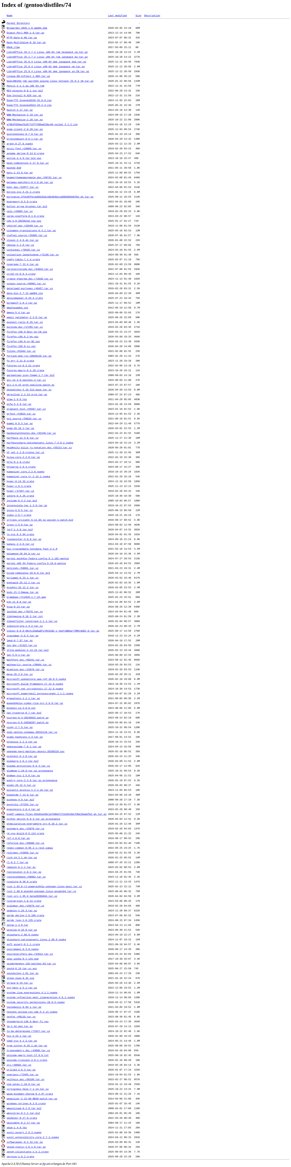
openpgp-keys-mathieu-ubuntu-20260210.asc (36, 751)
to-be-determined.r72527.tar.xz (28, 1031)
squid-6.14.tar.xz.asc (22, 968)
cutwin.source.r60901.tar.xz (26, 283)
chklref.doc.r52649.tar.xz (25, 225)
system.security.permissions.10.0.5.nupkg (36, 1002)
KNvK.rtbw (13, 47)
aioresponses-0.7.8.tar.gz (25, 134)
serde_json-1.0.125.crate (24, 920)
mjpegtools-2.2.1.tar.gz (23, 698)
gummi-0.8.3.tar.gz (20, 423)
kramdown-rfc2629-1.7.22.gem (26, 597)
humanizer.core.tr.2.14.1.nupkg (28, 476)
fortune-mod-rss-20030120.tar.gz (29, 355)
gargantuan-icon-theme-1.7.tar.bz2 (30, 375)
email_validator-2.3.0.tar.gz (27, 317)
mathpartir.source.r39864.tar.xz (29, 664)
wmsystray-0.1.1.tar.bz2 (23, 1113)
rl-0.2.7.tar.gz (17, 862)
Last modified (117, 15)
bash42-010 (14, 167)
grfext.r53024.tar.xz (21, 413)
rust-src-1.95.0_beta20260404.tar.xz (32, 896)
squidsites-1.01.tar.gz (23, 973)
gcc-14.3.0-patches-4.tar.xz (26, 380)
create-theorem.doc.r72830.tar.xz (30, 278)
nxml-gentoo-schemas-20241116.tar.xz (32, 732)
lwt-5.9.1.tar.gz (18, 654)
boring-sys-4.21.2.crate (23, 191)
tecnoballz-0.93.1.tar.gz (24, 1007)
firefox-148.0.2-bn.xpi (23, 336)
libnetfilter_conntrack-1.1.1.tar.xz (32, 621)
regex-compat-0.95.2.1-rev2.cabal (30, 847)
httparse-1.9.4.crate (21, 466)
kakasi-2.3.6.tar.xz (20, 544)
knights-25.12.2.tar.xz (23, 587)
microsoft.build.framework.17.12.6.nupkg (35, 683)
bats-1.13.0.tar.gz (20, 172)
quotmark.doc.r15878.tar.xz (25, 828)
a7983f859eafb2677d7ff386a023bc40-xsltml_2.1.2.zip (42, 124)
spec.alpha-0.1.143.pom (23, 958)
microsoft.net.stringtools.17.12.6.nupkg (35, 688)
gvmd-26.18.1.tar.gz (20, 428)
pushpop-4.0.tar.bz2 (20, 799)
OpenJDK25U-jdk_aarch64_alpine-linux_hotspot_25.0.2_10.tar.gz (50, 81)
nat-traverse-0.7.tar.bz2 (24, 712)
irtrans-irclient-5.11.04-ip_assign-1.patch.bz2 (40, 519)
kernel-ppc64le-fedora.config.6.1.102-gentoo (38, 558)
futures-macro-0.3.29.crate (25, 370)
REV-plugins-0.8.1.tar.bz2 (25, 90)
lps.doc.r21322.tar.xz (22, 645)
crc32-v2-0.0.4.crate (21, 273)
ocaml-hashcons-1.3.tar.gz (25, 736)
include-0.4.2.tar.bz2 (22, 500)
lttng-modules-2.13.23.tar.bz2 (28, 650)
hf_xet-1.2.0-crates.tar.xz (25, 452)
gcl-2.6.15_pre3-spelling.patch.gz (30, 384)
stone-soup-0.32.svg (20, 978)
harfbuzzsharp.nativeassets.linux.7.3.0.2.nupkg (40, 442)
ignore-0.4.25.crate (20, 495)
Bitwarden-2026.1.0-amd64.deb (27, 27)
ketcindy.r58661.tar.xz (23, 568)
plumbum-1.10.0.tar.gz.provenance (30, 770)
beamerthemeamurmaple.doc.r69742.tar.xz (34, 177)
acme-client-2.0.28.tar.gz (25, 129)
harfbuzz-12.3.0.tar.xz (23, 437)
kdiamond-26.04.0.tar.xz (23, 553)
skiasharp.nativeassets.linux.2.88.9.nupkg (36, 939)
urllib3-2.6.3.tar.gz (21, 1069)
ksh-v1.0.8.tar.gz (19, 601)
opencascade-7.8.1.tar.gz (24, 746)
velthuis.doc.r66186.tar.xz (25, 1079)
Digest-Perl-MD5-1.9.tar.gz (25, 32)
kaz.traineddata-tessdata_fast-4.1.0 (32, 548)
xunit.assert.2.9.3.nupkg (24, 1132)
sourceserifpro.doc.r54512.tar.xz (30, 954)
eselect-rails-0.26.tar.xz (25, 322)
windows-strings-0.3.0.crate (26, 1103)
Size (138, 15)
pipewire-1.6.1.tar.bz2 (23, 761)
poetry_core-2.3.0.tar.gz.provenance (32, 780)
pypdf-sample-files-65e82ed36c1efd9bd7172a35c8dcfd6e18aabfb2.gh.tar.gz (57, 814)
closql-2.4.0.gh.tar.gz (23, 240)
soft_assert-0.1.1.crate (23, 944)
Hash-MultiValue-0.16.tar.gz (26, 42)
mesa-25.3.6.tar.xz (20, 674)
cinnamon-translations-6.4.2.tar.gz (31, 230)
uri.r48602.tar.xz (19, 1064)
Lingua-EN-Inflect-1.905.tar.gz (28, 76)
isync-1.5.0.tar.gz (20, 524)
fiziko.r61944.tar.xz (21, 351)
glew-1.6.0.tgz (17, 399)
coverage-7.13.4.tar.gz (23, 264)
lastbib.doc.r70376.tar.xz (25, 611)
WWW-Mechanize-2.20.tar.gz (25, 119)
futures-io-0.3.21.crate (23, 365)
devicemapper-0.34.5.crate (25, 298)
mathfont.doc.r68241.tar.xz (25, 659)
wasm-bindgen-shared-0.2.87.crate (30, 1093)
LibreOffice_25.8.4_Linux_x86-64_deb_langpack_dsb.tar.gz (46, 61)
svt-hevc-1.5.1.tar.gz (22, 987)
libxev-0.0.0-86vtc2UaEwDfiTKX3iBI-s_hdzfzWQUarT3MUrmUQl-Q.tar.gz (53, 630)
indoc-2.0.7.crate (19, 515)
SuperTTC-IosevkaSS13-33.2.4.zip (29, 105)
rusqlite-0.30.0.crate (22, 881)
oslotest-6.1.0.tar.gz (22, 756)
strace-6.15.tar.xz (20, 982)
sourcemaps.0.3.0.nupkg (23, 949)
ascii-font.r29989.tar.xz (24, 148)
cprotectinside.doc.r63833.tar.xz (30, 269)
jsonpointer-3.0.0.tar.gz (24, 539)
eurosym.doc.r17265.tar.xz (25, 327)
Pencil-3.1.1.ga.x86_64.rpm (25, 85)
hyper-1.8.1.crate (19, 486)
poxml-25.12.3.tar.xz (21, 785)
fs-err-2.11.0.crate (20, 360)
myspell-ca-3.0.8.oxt (21, 708)
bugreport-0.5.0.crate (22, 201)
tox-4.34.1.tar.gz (19, 1036)
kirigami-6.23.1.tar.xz (23, 577)
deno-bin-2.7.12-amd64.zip (25, 293)
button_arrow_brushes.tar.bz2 (27, 206)
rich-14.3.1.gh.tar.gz (22, 857)
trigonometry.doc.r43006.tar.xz (28, 1050)
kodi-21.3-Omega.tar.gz (23, 592)
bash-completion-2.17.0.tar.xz (28, 163)
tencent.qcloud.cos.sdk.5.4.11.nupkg (32, 1011)
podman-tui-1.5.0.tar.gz (23, 775)
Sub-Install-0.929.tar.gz (24, 95)
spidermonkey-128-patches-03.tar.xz (31, 963)
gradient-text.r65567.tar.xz (26, 409)
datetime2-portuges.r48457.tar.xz (30, 288)
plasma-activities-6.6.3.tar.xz (28, 765)
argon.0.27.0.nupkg (20, 143)
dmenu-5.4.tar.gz (18, 312)
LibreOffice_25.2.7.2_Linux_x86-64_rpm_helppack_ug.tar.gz (47, 52)
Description (152, 15)
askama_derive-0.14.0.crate (25, 153)
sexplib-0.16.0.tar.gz (22, 929)
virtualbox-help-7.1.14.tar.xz (28, 1089)
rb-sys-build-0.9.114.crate (25, 833)
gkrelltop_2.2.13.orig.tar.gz (27, 394)
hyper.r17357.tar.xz (20, 491)
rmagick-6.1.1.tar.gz (21, 867)
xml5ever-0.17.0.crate (22, 1118)
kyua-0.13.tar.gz (18, 606)
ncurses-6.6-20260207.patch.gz (28, 722)
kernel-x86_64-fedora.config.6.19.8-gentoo (36, 563)
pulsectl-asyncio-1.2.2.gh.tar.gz (30, 790)
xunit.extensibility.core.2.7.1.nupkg (33, 1137)
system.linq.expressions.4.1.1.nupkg (32, 992)
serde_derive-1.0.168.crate (25, 915)
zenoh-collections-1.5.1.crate (28, 1151)
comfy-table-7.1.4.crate (23, 259)
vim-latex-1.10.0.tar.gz (23, 1084)
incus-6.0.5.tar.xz (20, 510)
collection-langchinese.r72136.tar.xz (33, 254)
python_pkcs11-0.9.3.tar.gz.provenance (33, 818)
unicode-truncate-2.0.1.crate (27, 1060)
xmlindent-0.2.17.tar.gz (23, 1122)
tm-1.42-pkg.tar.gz (20, 1026)
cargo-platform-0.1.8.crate (25, 216)
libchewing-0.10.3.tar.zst (25, 616)
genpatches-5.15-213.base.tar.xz (29, 389)
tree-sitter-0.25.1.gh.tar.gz (27, 1045)
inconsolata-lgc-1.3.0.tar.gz (27, 505)
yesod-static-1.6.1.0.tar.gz (26, 1146)
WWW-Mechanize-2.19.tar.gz (25, 114)
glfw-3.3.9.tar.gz (19, 404)
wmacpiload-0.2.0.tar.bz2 (24, 1108)
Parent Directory (18, 23)
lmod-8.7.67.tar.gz (20, 640)
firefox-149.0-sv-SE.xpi (23, 341)
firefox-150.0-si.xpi (21, 346)
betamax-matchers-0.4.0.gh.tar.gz (30, 182)
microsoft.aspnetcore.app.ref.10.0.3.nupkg (36, 679)
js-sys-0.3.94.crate (20, 534)
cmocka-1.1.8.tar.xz (20, 245)
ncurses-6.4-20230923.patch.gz (28, 717)
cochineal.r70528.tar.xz (23, 249)
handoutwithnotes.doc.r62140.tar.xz (31, 433)
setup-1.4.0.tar (17, 925)
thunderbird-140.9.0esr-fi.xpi (28, 1021)
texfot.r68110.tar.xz (21, 1016)
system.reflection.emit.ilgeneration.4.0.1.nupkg (41, 997)
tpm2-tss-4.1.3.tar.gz (22, 1040)
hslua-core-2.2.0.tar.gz (23, 457)
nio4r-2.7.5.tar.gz (20, 727)
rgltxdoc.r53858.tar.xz (23, 852)
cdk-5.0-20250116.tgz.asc (24, 220)
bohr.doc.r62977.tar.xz (23, 187)
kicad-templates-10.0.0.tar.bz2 (28, 573)
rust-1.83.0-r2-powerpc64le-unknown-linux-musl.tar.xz (44, 886)
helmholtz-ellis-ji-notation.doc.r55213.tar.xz (39, 447)
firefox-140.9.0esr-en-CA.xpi (27, 331)
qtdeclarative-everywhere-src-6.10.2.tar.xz (37, 823)
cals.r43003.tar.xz (20, 211)
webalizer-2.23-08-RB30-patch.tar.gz (32, 1098)
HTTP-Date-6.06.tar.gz (22, 37)
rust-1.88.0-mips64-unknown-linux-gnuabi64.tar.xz (41, 891)
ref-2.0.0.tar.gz (18, 838)
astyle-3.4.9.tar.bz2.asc (24, 158)
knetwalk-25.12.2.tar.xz (23, 582)
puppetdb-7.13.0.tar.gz (23, 794)
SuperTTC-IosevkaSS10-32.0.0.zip (29, 100)
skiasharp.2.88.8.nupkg (23, 934)
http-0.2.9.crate (18, 462)
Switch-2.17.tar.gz (20, 109)
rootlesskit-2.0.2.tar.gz (24, 872)
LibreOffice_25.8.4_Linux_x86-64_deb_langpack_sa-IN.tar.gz (48, 71)
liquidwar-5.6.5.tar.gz (23, 635)
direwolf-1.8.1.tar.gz (22, 302)
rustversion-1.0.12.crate (24, 900)
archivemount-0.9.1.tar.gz (25, 138)
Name (9, 15)
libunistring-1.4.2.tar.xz (25, 626)
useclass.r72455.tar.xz (23, 1074)
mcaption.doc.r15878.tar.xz (25, 669)
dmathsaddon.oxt (17, 307)
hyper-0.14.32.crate (20, 481)
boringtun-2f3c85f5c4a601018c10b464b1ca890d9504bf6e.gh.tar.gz (50, 196)
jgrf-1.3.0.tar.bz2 (20, 529)
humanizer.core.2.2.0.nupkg (25, 471)
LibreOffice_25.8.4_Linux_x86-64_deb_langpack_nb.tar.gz (46, 66)
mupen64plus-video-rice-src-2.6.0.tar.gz (35, 703)
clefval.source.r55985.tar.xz (27, 235)
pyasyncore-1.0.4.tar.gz (23, 809)
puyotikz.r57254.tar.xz (23, 804)
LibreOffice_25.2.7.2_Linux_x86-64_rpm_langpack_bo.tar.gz (47, 56)
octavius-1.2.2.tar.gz (22, 741)
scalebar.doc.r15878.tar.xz (25, 905)
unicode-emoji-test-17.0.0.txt (28, 1055)
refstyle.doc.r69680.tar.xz (25, 843)
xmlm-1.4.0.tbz (17, 1127)
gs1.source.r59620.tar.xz (24, 418)
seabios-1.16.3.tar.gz (22, 910)
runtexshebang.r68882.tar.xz (26, 876)
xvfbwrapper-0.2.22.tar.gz (25, 1142)
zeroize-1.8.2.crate (20, 1156)
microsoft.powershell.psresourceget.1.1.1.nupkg (40, 693)
